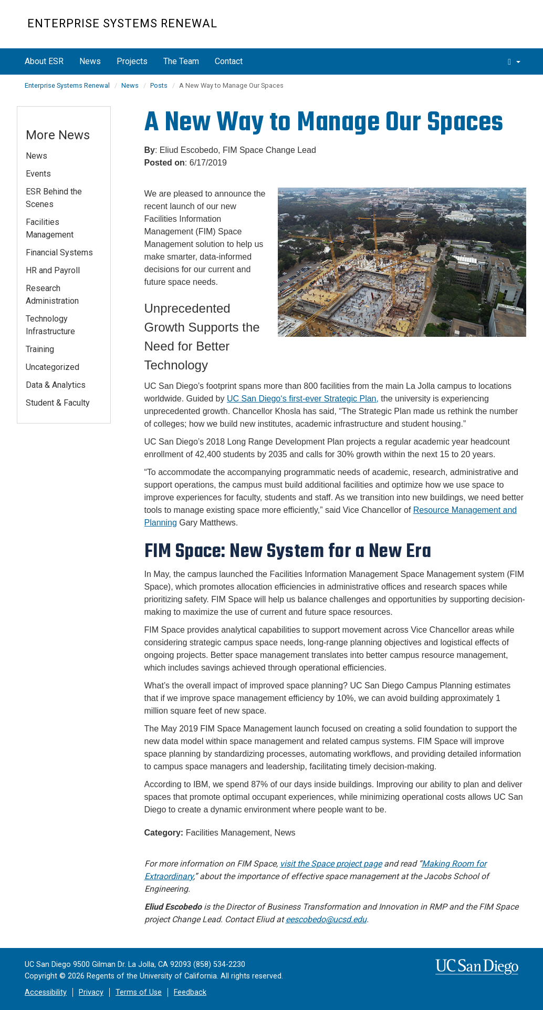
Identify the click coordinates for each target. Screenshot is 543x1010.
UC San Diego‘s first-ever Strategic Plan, (303, 398)
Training (40, 349)
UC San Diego (455, 30)
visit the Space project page (331, 864)
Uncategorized (52, 367)
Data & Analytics (56, 385)
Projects (132, 61)
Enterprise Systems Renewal (122, 23)
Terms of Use (139, 992)
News (90, 61)
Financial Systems (59, 252)
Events (38, 174)
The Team (181, 61)
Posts (159, 85)
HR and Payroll (53, 270)
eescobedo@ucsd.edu (326, 919)
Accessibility (46, 992)
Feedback (190, 992)
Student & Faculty (58, 403)
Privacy (91, 992)
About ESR (44, 61)
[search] (514, 61)
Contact (229, 61)
